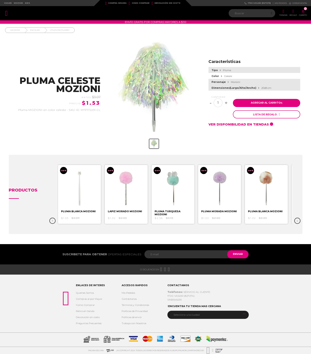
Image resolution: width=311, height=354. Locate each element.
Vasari (8, 3)
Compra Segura (116, 3)
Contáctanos (129, 298)
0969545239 (174, 299)
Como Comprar (139, 3)
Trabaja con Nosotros (134, 323)
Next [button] (297, 221)
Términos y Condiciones (135, 304)
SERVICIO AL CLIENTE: (189, 291)
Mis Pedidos (128, 292)
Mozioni (18, 3)
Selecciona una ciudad (187, 314)
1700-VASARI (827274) (257, 3)
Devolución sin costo (166, 3)
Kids (27, 3)
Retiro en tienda (85, 311)
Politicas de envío (132, 317)
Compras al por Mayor (89, 298)
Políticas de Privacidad (135, 311)
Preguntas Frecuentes (88, 323)
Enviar (237, 254)
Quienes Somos (85, 292)
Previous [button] (52, 221)
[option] (81, 194)
